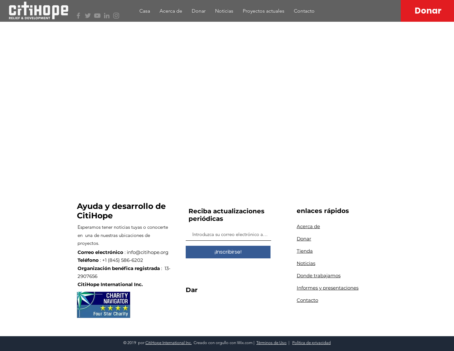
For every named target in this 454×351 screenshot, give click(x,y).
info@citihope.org (147, 252)
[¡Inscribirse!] (228, 252)
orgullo (222, 342)
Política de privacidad (311, 342)
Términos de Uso (271, 342)
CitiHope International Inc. (168, 342)
